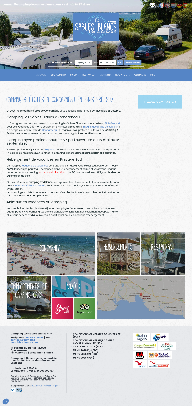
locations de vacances (35, 166)
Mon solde (133, 63)
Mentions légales (51, 386)
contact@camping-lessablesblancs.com (32, 4)
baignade (50, 150)
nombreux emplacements (30, 185)
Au (96, 63)
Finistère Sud (112, 123)
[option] (160, 102)
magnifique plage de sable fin (100, 127)
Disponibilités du (61, 63)
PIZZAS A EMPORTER (160, 102)
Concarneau (49, 130)
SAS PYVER (37, 386)
